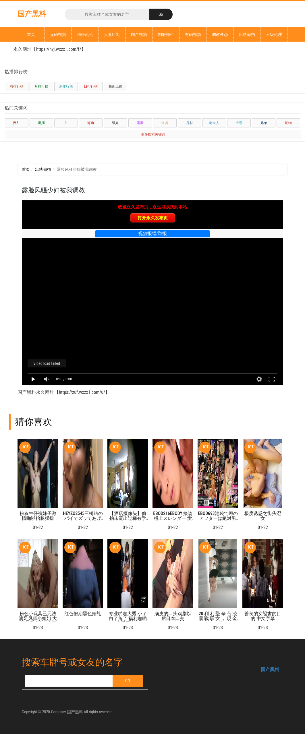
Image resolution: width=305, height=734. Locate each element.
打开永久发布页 (153, 217)
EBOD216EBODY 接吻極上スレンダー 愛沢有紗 (172, 518)
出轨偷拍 (247, 34)
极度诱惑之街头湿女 (262, 516)
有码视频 (193, 34)
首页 (31, 34)
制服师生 (166, 34)
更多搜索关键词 (153, 134)
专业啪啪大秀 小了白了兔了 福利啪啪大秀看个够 (128, 618)
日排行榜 (91, 86)
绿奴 (115, 123)
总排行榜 (17, 86)
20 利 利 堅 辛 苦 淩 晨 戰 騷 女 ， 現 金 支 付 (218, 618)
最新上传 (115, 86)
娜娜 (41, 123)
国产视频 (139, 34)
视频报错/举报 (152, 233)
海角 (90, 123)
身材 (189, 123)
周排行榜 (66, 86)
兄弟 (263, 123)
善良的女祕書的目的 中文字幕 (262, 616)
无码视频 (58, 34)
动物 (288, 123)
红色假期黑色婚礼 (82, 613)
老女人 (214, 123)
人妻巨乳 (112, 34)
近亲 (238, 123)
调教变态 (220, 34)
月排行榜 (41, 86)
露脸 (140, 123)
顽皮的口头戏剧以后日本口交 (173, 616)
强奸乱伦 (85, 34)
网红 (16, 123)
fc (66, 123)
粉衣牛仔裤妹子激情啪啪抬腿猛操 (38, 516)
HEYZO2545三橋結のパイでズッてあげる (83, 518)
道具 (164, 123)
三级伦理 (274, 34)
